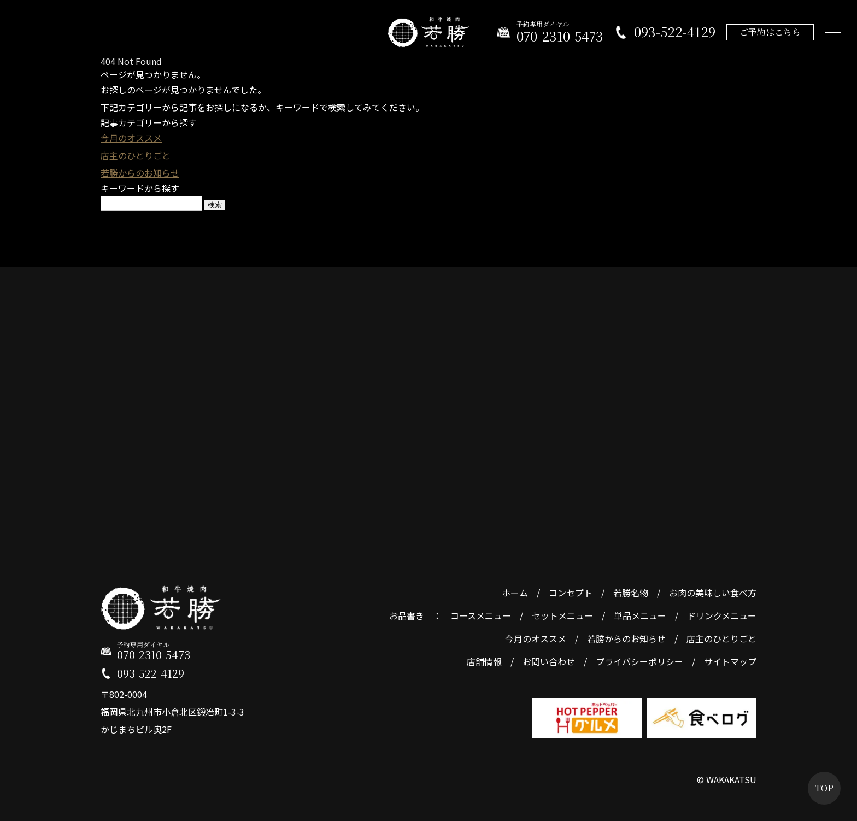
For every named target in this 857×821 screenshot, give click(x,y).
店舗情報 (484, 661)
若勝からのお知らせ (140, 172)
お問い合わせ (549, 661)
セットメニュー (562, 615)
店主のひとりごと (136, 155)
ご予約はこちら (769, 32)
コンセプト (570, 592)
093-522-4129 (674, 33)
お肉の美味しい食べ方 (712, 592)
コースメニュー (480, 615)
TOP (824, 788)
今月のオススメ (131, 137)
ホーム (515, 592)
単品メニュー (640, 615)
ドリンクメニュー (721, 615)
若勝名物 (630, 592)
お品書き (406, 615)
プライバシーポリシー (639, 661)
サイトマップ (730, 661)
